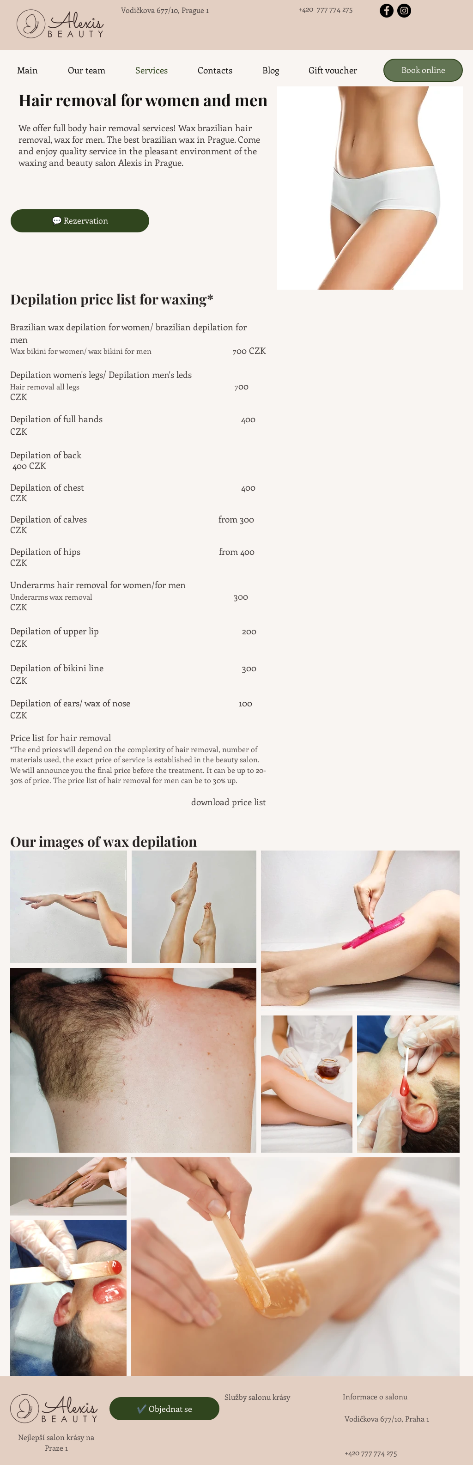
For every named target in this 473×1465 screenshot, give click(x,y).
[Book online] (423, 70)
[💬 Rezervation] (80, 220)
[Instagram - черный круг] (404, 11)
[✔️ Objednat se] (164, 1408)
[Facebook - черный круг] (387, 11)
